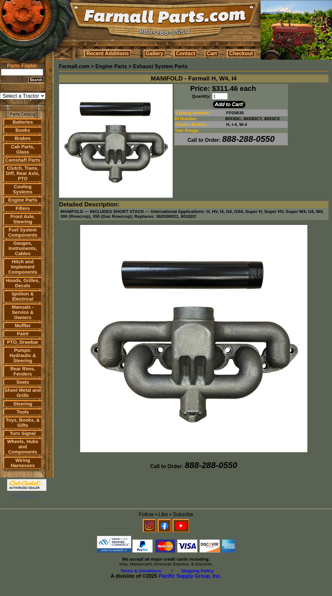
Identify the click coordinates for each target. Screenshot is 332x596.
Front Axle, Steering (22, 219)
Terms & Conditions (140, 570)
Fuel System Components (22, 232)
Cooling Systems (22, 189)
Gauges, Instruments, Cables (22, 248)
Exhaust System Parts (160, 66)
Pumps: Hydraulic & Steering (22, 355)
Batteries (23, 122)
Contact (185, 53)
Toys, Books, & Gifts (23, 422)
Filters (23, 208)
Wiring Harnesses (23, 463)
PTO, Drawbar (23, 342)
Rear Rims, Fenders (22, 371)
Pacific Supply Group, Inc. (190, 576)
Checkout (241, 53)
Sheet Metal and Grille (23, 393)
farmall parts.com (26, 496)
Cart (212, 53)
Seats (22, 382)
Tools (23, 412)
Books (23, 130)
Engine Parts (22, 200)
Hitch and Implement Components (22, 267)
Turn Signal (23, 433)
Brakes (23, 138)
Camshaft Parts (22, 160)
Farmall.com (74, 66)
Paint (23, 333)
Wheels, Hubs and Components (22, 446)
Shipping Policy (197, 570)
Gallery (154, 53)
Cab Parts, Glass (23, 149)
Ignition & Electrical (23, 296)
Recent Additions (107, 53)
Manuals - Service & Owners (23, 312)
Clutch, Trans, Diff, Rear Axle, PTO (23, 173)
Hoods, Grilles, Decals (22, 283)
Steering (22, 403)
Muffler (23, 325)
